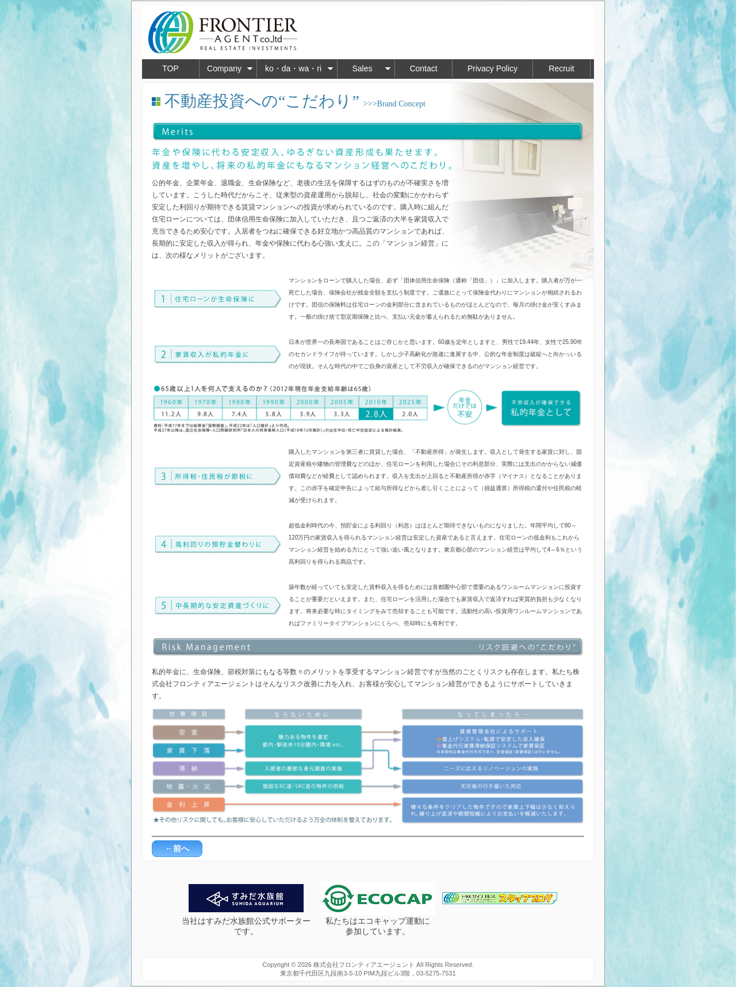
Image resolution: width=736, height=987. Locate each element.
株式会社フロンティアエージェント (364, 964)
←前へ (177, 848)
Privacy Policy (492, 68)
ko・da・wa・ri (299, 68)
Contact (423, 68)
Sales (371, 68)
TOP (170, 68)
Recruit (561, 68)
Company (230, 68)
